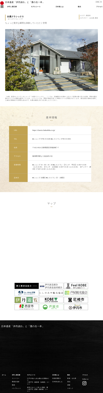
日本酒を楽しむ (57, 339)
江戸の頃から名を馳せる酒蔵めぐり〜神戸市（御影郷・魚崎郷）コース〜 (38, 337)
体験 (68, 342)
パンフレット (16, 345)
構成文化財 (15, 339)
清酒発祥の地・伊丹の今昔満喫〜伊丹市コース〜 (36, 369)
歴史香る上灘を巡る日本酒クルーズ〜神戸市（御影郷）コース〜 (38, 346)
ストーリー (15, 337)
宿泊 (68, 339)
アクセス (85, 333)
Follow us (85, 337)
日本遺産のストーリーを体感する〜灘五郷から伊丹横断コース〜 (37, 374)
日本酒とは (55, 333)
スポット (70, 345)
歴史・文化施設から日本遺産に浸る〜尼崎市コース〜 (38, 365)
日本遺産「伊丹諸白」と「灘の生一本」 (25, 2)
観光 (68, 333)
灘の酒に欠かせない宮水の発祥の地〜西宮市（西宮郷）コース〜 (38, 351)
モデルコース (31, 333)
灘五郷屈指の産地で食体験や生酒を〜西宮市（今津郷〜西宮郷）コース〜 (38, 356)
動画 (13, 342)
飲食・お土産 (71, 337)
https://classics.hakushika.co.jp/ (43, 130)
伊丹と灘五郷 (16, 333)
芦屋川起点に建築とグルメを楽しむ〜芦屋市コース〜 (38, 360)
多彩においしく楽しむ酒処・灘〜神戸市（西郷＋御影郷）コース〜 (38, 342)
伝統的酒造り (56, 337)
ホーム (4, 333)
